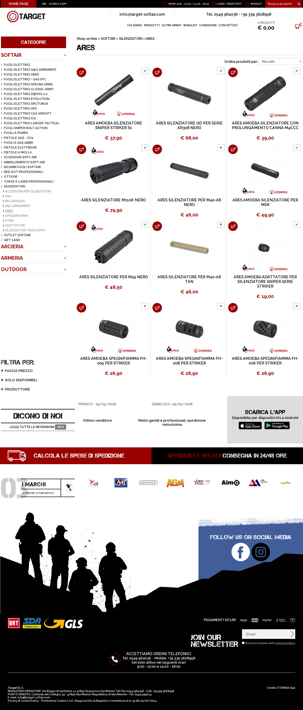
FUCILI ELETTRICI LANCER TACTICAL (32, 123)
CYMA (9, 220)
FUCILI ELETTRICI (17, 65)
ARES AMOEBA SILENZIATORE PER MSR (265, 202)
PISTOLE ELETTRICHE (20, 147)
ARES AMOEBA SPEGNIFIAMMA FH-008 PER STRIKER (189, 360)
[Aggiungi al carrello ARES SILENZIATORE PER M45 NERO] (81, 226)
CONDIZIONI (208, 25)
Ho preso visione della (270, 629)
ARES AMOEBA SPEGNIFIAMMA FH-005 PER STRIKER (113, 360)
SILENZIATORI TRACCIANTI (25, 230)
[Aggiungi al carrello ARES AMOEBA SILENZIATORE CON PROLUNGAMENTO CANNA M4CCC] (233, 72)
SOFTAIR (11, 55)
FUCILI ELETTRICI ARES (21, 74)
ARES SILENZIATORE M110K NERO (113, 200)
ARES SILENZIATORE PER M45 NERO (113, 277)
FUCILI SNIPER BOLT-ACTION (26, 128)
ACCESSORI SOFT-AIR (20, 157)
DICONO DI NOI (38, 402)
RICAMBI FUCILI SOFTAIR (22, 167)
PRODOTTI (152, 25)
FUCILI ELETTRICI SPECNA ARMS (28, 84)
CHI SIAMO (134, 25)
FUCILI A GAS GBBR (18, 143)
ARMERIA (12, 258)
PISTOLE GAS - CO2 (18, 138)
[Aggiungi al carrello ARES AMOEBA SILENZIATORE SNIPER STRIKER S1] (81, 72)
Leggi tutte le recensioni (38, 413)
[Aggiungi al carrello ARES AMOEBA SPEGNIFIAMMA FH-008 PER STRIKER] (157, 307)
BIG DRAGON (15, 201)
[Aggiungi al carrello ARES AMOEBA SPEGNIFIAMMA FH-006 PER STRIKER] (233, 307)
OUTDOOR (14, 269)
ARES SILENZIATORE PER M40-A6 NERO (189, 202)
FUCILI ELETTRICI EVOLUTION (26, 99)
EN (44, 3)
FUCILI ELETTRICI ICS (20, 118)
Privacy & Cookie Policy (23, 687)
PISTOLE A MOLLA (18, 152)
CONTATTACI (228, 25)
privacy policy (285, 629)
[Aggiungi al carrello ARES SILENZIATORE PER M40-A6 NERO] (157, 149)
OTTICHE (11, 177)
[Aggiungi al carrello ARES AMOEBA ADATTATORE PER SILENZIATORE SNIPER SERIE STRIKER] (233, 226)
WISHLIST (256, 3)
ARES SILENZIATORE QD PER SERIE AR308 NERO (189, 125)
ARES (9, 211)
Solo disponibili (14, 323)
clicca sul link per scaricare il (70, 704)
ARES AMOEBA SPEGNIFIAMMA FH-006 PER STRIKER (265, 360)
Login (220, 3)
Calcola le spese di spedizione (79, 442)
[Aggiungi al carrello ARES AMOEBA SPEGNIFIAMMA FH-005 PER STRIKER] (81, 307)
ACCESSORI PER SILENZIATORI (28, 191)
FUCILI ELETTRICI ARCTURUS (26, 104)
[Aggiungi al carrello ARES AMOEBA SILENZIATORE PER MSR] (233, 149)
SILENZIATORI (14, 186)
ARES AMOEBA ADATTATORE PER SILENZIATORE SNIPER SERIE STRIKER (265, 282)
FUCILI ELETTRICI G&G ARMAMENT (30, 70)
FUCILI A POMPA (16, 133)
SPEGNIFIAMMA (16, 216)
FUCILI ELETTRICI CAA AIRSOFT (27, 113)
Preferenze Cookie (53, 687)
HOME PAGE (19, 4)
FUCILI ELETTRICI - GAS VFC (25, 79)
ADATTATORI (15, 225)
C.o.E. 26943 (74, 687)
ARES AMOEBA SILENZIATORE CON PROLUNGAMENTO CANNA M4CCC (265, 125)
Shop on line (87, 39)
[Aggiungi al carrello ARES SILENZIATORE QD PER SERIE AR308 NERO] (157, 72)
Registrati (234, 3)
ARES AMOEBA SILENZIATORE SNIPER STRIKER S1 (113, 125)
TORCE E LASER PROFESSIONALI (29, 181)
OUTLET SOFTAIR (17, 235)
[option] (114, 396)
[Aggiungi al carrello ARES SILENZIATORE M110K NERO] (81, 149)
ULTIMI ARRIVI (171, 25)
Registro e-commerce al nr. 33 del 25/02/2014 (126, 687)
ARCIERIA (12, 246)
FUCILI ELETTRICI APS (20, 108)
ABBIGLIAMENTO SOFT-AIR (24, 162)
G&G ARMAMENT (18, 206)
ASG (8, 196)
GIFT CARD (12, 240)
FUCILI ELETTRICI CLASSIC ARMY (28, 89)
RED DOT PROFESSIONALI (23, 172)
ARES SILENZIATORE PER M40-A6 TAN (189, 279)
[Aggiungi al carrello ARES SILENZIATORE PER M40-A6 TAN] (157, 226)
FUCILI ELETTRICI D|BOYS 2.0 (26, 94)
